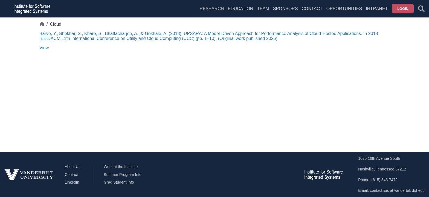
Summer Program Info (122, 174)
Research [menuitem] (211, 8)
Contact (312, 8)
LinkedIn (72, 182)
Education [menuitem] (240, 8)
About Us (73, 166)
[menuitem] (263, 12)
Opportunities (344, 8)
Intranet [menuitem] (377, 8)
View (44, 47)
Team (263, 8)
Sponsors (285, 8)
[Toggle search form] (421, 8)
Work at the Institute (121, 166)
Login (402, 9)
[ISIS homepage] (30, 8)
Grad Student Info (119, 182)
